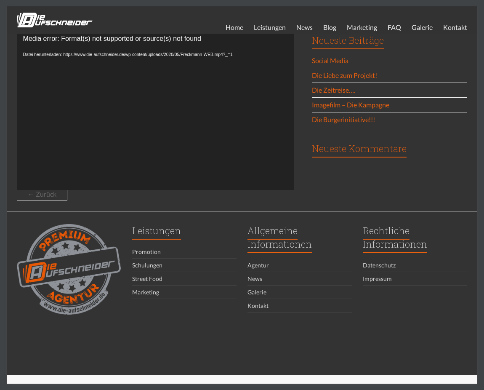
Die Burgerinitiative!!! (343, 119)
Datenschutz (379, 265)
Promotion (146, 251)
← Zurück (42, 194)
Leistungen (270, 27)
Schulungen (147, 265)
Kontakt (455, 27)
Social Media (330, 60)
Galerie (422, 27)
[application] (155, 112)
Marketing (362, 27)
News (304, 27)
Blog (329, 27)
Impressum (377, 278)
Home (234, 27)
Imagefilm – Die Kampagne (350, 105)
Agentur (258, 265)
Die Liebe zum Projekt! (344, 75)
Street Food (147, 278)
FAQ (394, 27)
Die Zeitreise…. (333, 90)
